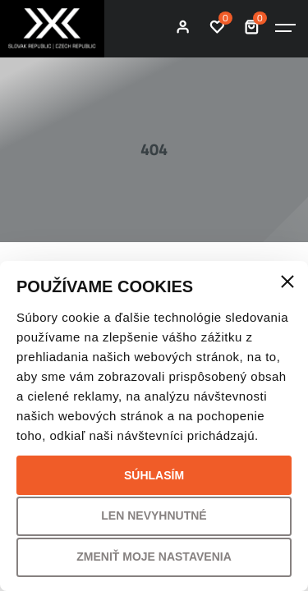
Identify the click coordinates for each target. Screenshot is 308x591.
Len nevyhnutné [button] (153, 515)
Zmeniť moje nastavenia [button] (154, 556)
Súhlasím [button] (154, 475)
